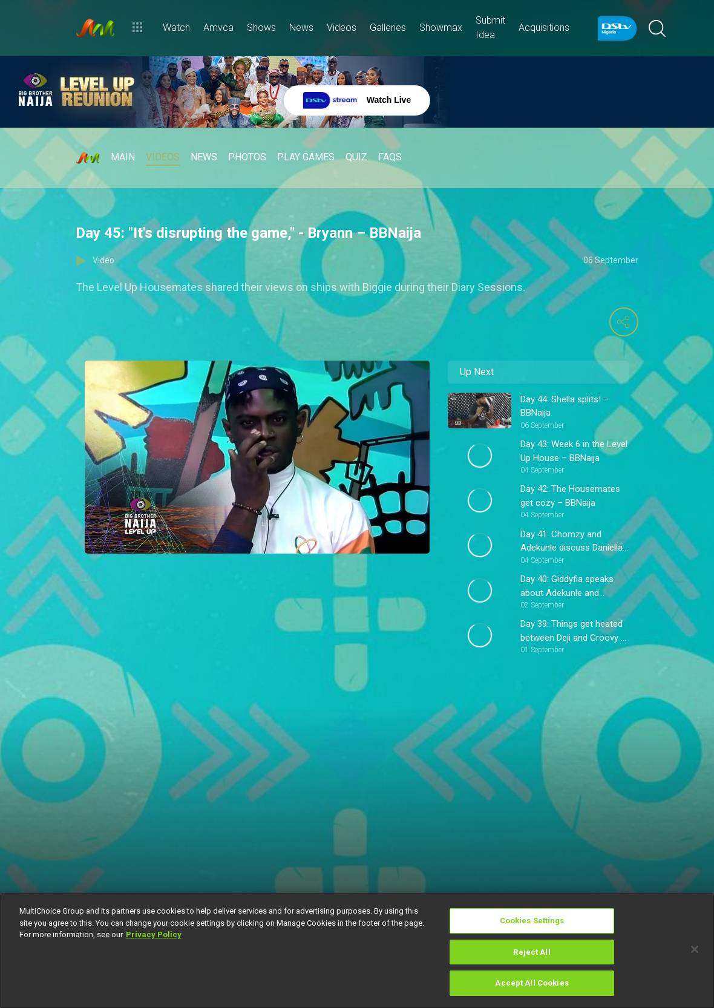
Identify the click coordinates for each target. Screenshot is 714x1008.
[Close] (694, 949)
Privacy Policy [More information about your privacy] (154, 934)
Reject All (531, 952)
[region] (357, 950)
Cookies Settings (532, 920)
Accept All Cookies (531, 982)
